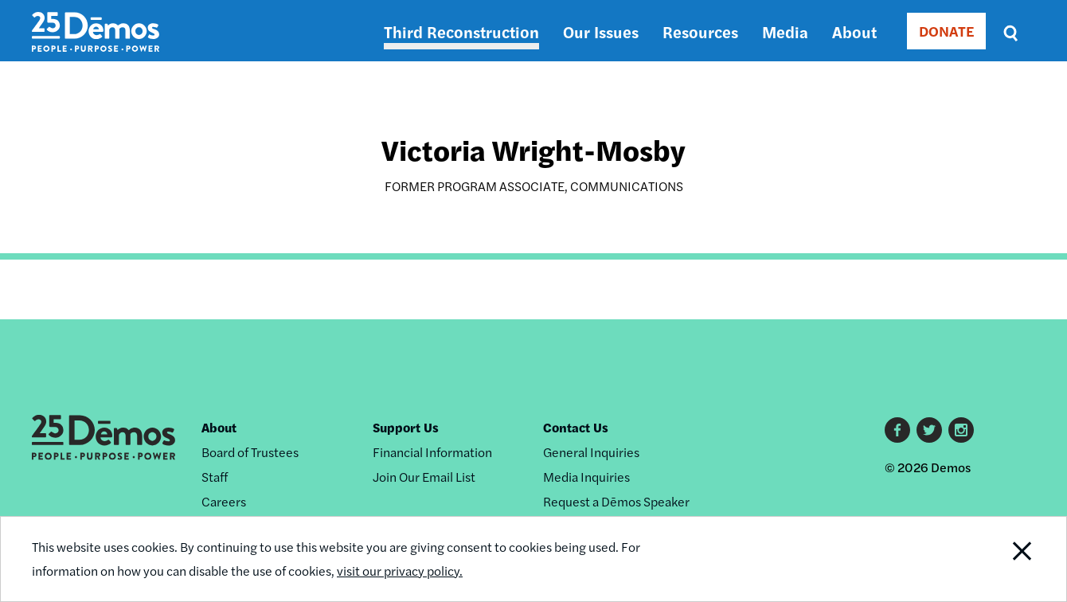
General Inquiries (591, 452)
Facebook (897, 430)
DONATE (946, 31)
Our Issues (601, 31)
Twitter (929, 430)
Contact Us (575, 427)
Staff (214, 476)
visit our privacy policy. (400, 570)
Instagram (961, 430)
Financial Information (432, 452)
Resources (700, 31)
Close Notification (1002, 559)
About (854, 31)
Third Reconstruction (461, 31)
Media (785, 31)
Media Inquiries (586, 476)
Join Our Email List (424, 476)
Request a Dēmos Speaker (616, 501)
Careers (223, 501)
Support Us (406, 427)
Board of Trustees (250, 452)
